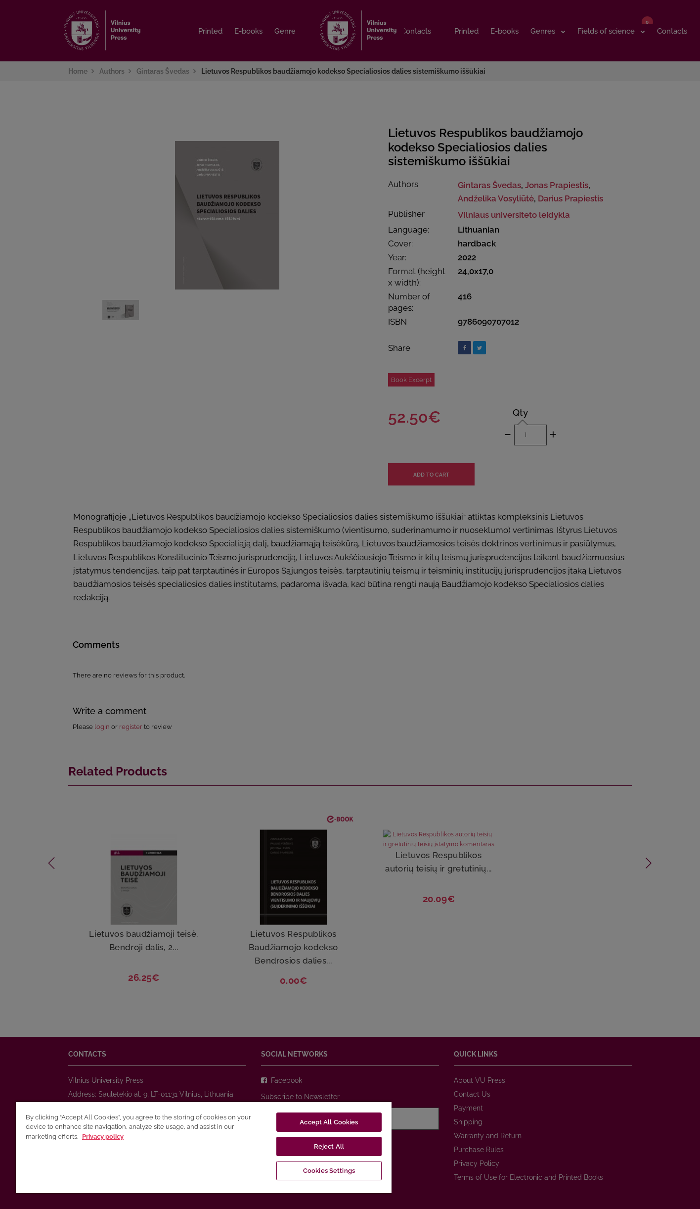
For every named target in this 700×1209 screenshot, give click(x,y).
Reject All (329, 1146)
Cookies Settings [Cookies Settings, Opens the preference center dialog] (329, 1170)
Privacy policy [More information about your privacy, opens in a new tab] (103, 1136)
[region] (204, 1147)
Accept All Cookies (329, 1122)
